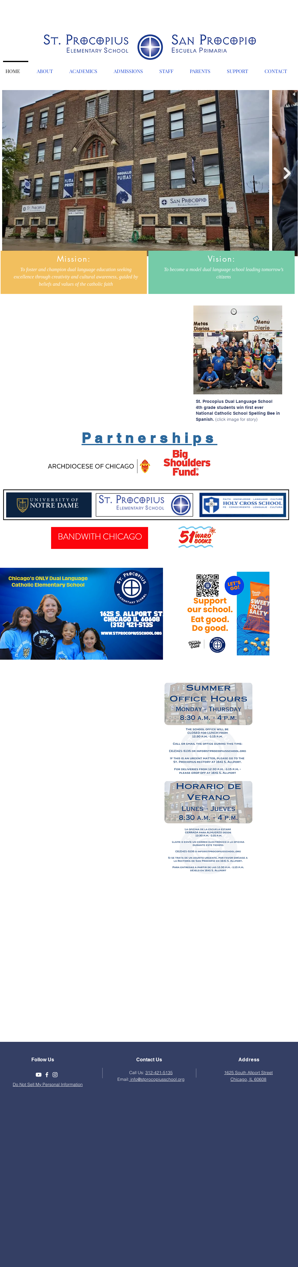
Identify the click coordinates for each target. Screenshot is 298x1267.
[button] (47, 68)
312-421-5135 (159, 1072)
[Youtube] (38, 1074)
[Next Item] (287, 173)
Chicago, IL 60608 (248, 1079)
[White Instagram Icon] (55, 1074)
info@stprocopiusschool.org (157, 1079)
